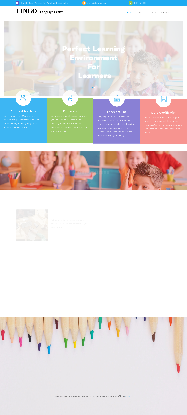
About (140, 12)
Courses (152, 12)
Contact (165, 12)
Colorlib (129, 396)
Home (130, 12)
